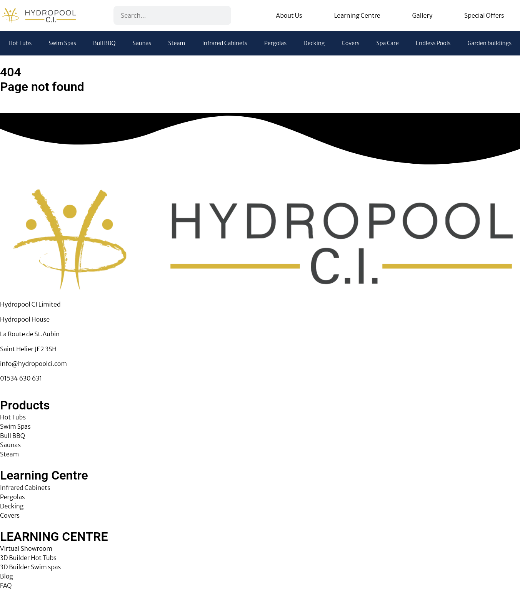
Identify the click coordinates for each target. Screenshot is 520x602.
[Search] (220, 15)
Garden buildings (489, 43)
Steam (176, 43)
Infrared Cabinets (224, 43)
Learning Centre (357, 15)
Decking (314, 43)
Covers (350, 43)
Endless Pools (433, 43)
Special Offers (484, 15)
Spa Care (388, 43)
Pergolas (275, 43)
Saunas (142, 43)
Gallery (422, 15)
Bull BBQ (104, 43)
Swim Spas (62, 43)
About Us (289, 15)
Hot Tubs (20, 43)
